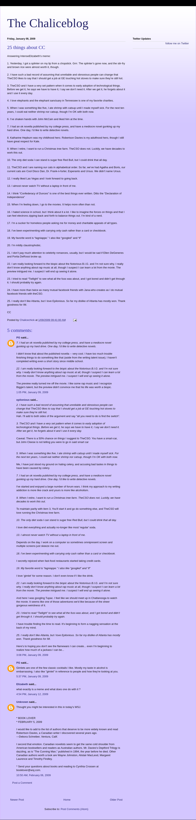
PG (18, 337)
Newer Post (17, 799)
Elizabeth (22, 684)
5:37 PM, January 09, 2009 (32, 676)
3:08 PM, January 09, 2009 (32, 654)
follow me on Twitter (177, 43)
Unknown (22, 701)
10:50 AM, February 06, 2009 (33, 775)
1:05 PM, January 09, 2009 (32, 392)
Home (67, 799)
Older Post (116, 799)
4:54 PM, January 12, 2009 (32, 694)
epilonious (23, 399)
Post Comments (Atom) (74, 809)
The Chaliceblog (47, 23)
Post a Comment (22, 782)
